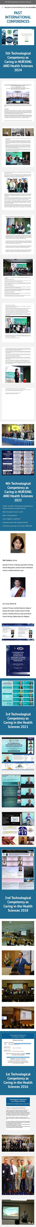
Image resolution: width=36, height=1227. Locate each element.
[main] (18, 17)
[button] (2, 7)
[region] (18, 2)
